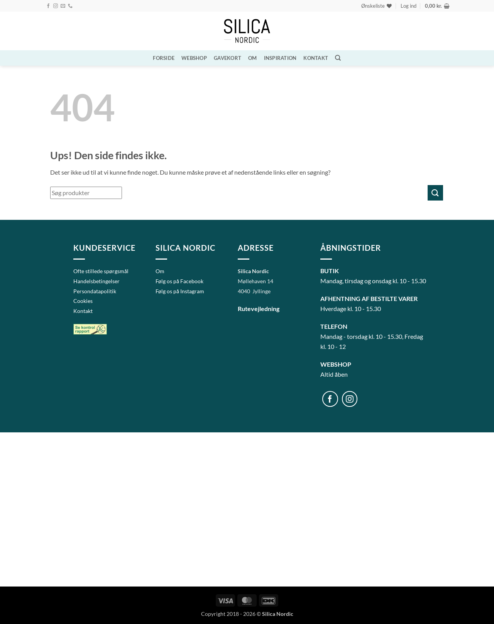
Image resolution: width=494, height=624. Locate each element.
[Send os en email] (63, 6)
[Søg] (338, 58)
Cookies (83, 301)
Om (252, 58)
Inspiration (280, 58)
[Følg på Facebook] (48, 6)
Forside (163, 58)
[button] (408, 6)
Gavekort (227, 58)
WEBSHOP (194, 58)
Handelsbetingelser (96, 281)
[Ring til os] (70, 6)
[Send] (435, 192)
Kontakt (315, 58)
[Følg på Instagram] (55, 6)
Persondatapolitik (94, 291)
